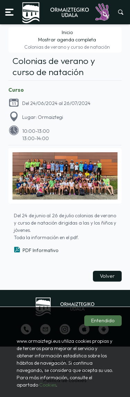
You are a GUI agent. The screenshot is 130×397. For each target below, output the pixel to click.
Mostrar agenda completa (67, 40)
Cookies (47, 385)
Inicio (67, 32)
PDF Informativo (41, 250)
